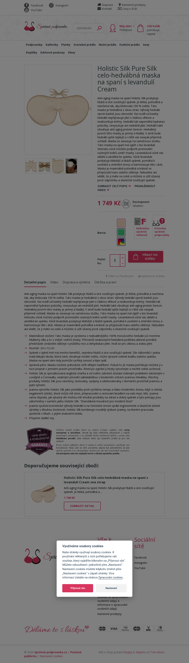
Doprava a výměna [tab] (76, 282)
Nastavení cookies (51, 656)
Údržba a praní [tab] (105, 282)
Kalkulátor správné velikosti (141, 232)
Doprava (105, 5)
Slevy (71, 52)
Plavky (65, 44)
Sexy (146, 44)
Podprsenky (34, 44)
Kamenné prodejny (132, 5)
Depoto (140, 652)
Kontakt (104, 9)
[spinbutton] (115, 260)
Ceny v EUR (127, 9)
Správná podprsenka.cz (50, 652)
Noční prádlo (107, 44)
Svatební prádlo (85, 44)
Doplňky (31, 52)
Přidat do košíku (150, 257)
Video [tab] (54, 282)
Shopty (127, 652)
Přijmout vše (77, 588)
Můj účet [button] (126, 28)
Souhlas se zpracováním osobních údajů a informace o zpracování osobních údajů (112, 602)
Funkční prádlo (129, 44)
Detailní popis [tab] (35, 282)
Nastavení (111, 588)
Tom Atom (157, 652)
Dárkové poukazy (52, 52)
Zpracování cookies (110, 577)
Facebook (33, 5)
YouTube (33, 10)
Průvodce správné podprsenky (159, 232)
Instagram (58, 5)
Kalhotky (52, 44)
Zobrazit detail (82, 506)
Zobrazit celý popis (112, 186)
